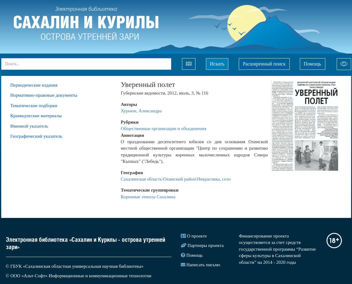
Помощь (312, 63)
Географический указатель (36, 136)
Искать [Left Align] (217, 63)
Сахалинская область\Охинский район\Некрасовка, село (176, 179)
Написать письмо (203, 264)
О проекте (197, 236)
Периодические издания (34, 85)
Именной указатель (29, 126)
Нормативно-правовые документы (43, 95)
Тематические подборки (33, 105)
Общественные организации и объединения (164, 128)
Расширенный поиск (264, 63)
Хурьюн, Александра (141, 110)
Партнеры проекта (206, 245)
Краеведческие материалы (36, 115)
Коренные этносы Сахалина (148, 196)
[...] (86, 64)
